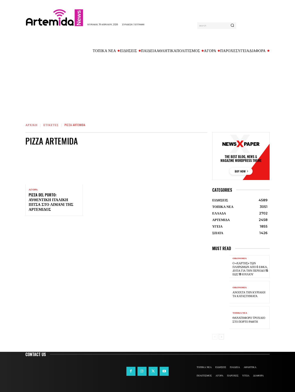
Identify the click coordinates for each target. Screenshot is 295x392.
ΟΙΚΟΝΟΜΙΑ (240, 258)
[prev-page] (214, 337)
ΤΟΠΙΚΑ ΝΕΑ (240, 313)
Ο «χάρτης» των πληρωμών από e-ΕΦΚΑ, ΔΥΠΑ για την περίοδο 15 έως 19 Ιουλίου (250, 268)
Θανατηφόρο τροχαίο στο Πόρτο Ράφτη (249, 319)
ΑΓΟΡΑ (33, 189)
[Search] (232, 25)
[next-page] (221, 337)
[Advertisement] (147, 86)
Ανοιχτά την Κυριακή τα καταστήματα (249, 294)
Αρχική (31, 125)
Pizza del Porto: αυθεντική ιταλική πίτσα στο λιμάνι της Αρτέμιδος (51, 202)
